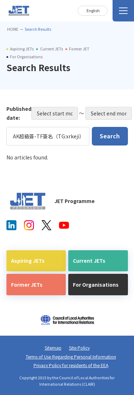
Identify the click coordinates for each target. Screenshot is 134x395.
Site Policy (79, 348)
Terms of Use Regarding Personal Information (71, 357)
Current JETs (89, 260)
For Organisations (96, 284)
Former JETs (27, 284)
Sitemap (53, 348)
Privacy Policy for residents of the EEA (71, 365)
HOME (12, 29)
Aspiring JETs (28, 260)
